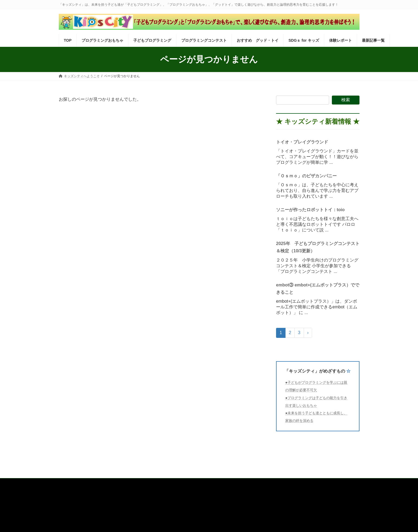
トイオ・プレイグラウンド (302, 142)
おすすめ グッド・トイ (236, 483)
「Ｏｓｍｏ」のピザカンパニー (308, 176)
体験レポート (309, 483)
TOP (67, 483)
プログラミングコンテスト (188, 483)
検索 (345, 99)
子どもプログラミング (142, 483)
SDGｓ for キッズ (276, 483)
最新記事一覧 (338, 483)
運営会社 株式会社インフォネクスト (95, 504)
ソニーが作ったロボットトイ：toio (310, 209)
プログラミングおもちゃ (98, 483)
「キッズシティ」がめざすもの (314, 371)
